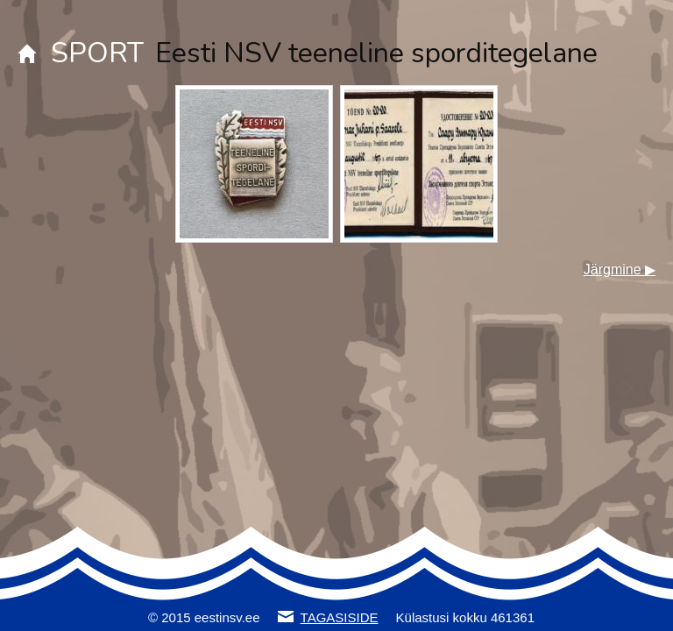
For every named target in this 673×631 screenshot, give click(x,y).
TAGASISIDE (340, 617)
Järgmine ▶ (619, 269)
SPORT (97, 53)
